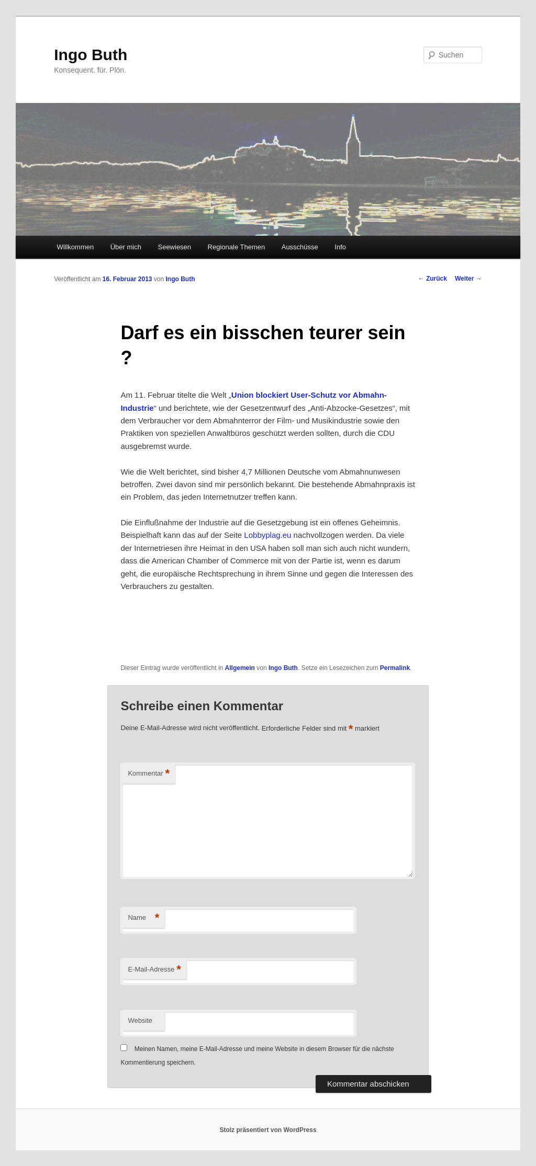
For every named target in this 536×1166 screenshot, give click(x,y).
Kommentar (149, 773)
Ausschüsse (300, 247)
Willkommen (75, 247)
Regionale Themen (236, 247)
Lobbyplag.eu (266, 534)
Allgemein (240, 668)
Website (140, 1020)
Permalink (395, 668)
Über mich (125, 247)
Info (340, 247)
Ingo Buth (90, 54)
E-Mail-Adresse (154, 969)
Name (143, 918)
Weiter (468, 278)
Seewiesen (174, 247)
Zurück (432, 278)
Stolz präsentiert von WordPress (267, 1130)
